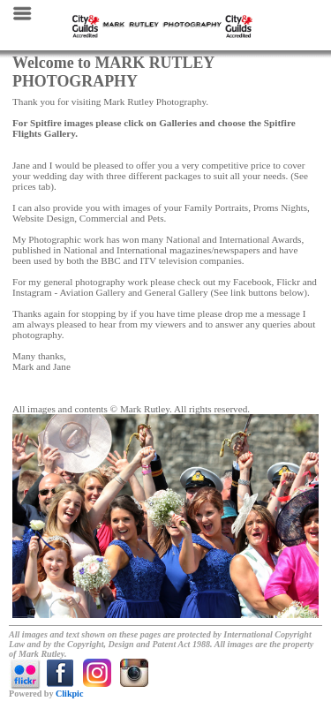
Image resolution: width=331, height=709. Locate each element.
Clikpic (69, 693)
